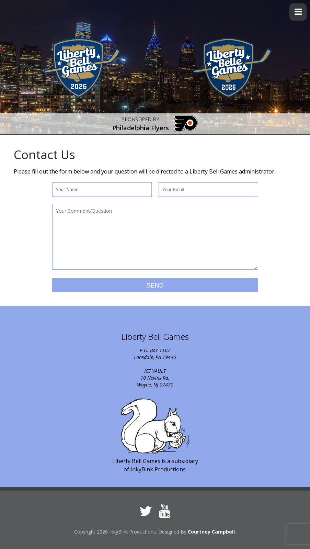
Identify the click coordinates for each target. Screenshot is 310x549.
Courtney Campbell (211, 531)
